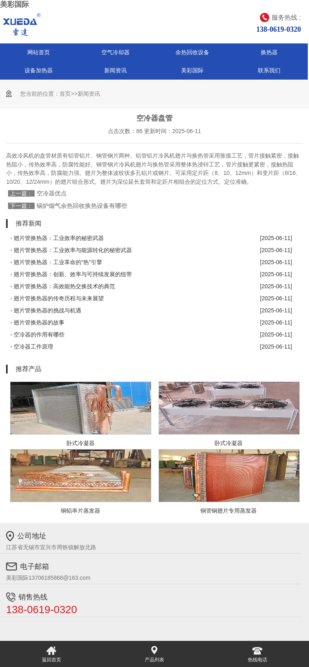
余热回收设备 (192, 52)
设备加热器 (39, 70)
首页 (65, 93)
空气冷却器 (115, 52)
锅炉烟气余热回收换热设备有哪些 (82, 205)
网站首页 (38, 52)
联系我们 (269, 70)
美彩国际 (14, 4)
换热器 (269, 52)
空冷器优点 (52, 193)
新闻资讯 (115, 70)
